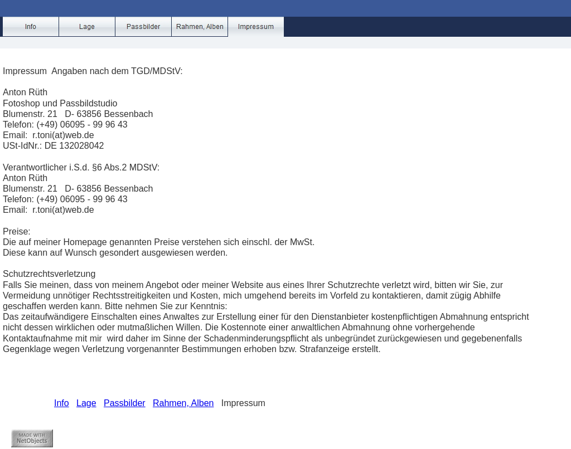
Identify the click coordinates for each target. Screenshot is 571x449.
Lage (86, 403)
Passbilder (125, 403)
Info (61, 403)
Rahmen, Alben (183, 403)
